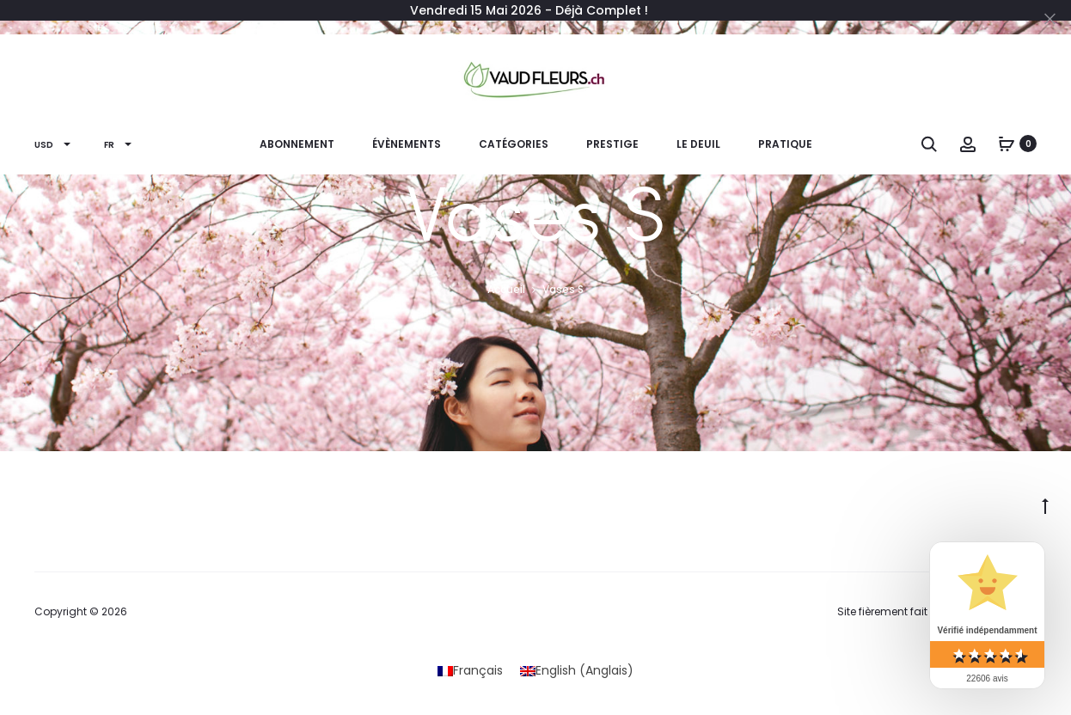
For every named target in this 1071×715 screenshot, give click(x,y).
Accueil (506, 289)
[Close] (1049, 18)
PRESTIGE (612, 144)
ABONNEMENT (297, 144)
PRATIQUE (785, 144)
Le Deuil (698, 144)
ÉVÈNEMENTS (406, 144)
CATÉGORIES (513, 144)
